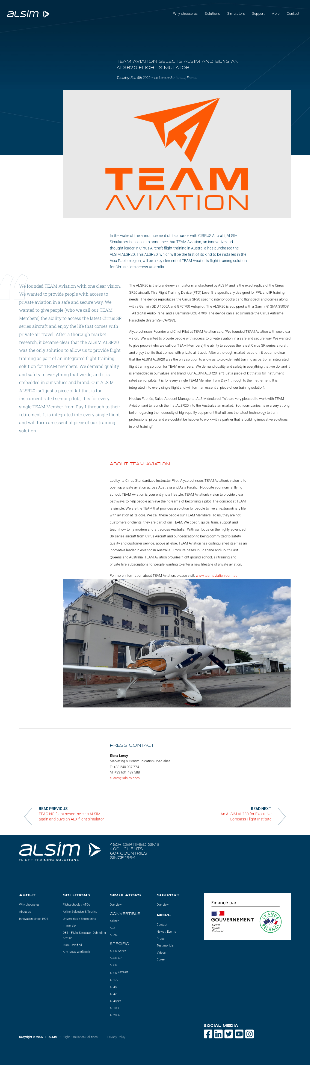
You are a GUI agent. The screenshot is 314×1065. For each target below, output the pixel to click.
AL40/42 (115, 1001)
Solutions (212, 13)
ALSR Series (118, 951)
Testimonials (165, 945)
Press (161, 939)
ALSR (113, 965)
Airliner (114, 921)
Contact (293, 13)
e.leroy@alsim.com (125, 778)
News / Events (166, 931)
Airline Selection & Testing (80, 912)
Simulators (236, 13)
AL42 (113, 994)
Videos (161, 952)
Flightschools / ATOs (76, 904)
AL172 (114, 980)
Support (258, 13)
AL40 (113, 987)
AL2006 (115, 1015)
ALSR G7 (116, 958)
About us (25, 912)
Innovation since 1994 (33, 919)
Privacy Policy (116, 1037)
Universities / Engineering (79, 919)
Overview (116, 904)
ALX (112, 928)
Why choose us (185, 13)
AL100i (114, 1008)
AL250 (114, 935)
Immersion (70, 925)
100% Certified (72, 945)
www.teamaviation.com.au (216, 575)
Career (161, 959)
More (275, 13)
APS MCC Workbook (76, 952)
